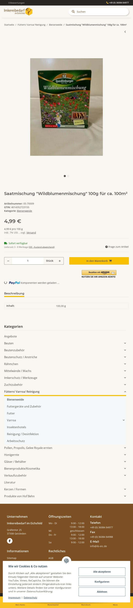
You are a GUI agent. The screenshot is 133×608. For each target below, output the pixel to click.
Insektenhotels (16, 427)
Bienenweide (24, 210)
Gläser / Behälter (15, 462)
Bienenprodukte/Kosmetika (22, 468)
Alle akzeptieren (101, 571)
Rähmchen (11, 364)
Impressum (14, 597)
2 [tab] (68, 176)
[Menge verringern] (8, 260)
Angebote (10, 336)
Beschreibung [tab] (14, 293)
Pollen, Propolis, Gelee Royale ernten (28, 448)
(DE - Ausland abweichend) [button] (42, 247)
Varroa (11, 420)
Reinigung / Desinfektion (23, 434)
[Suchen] (99, 11)
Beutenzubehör (14, 350)
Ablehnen (102, 591)
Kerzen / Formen (15, 489)
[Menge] (28, 260)
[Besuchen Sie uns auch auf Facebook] (9, 541)
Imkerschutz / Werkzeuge (20, 378)
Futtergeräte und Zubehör (24, 406)
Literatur (10, 482)
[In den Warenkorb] (7, 43)
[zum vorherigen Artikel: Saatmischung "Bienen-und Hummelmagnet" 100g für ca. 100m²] (125, 31)
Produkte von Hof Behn (19, 496)
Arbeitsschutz (16, 441)
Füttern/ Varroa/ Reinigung (21, 391)
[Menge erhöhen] (60, 260)
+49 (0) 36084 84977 (117, 2)
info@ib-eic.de (98, 546)
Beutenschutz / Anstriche (20, 357)
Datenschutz (30, 597)
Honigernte (11, 455)
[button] (99, 274)
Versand (31, 232)
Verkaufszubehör (15, 475)
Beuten (9, 343)
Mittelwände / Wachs (17, 371)
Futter (11, 413)
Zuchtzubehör (13, 385)
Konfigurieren (101, 581)
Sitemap (11, 558)
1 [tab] (65, 176)
